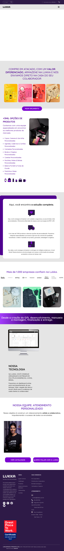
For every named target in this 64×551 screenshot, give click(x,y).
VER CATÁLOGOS (18, 460)
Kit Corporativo (36, 478)
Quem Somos (22, 478)
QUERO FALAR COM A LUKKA (46, 460)
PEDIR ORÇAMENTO (32, 109)
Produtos (20, 483)
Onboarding (21, 490)
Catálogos (21, 481)
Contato (20, 493)
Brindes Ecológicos (37, 483)
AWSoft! (16, 548)
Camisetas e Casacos (37, 486)
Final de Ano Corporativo (38, 481)
